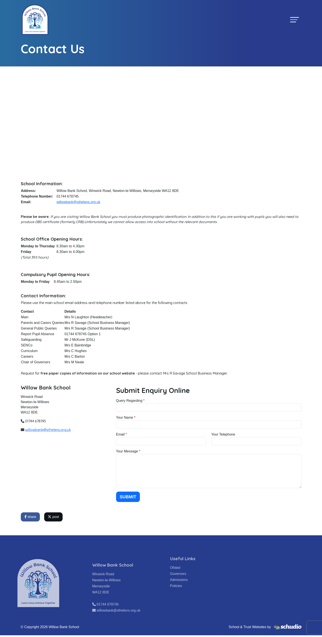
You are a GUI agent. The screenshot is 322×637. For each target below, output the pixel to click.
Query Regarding (129, 400)
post (53, 517)
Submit (128, 496)
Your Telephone (223, 434)
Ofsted (182, 567)
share (30, 517)
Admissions (186, 580)
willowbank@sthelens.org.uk (78, 202)
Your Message (127, 451)
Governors (185, 574)
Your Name (124, 417)
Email (120, 434)
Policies (183, 586)
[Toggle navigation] (294, 19)
